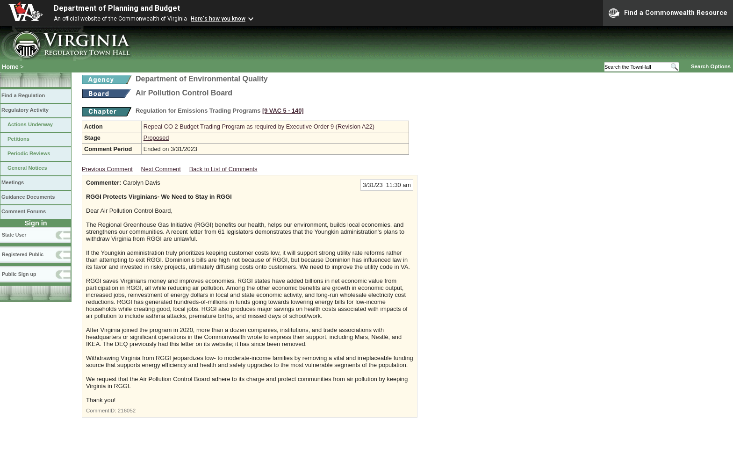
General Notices (27, 168)
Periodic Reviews (28, 153)
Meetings (12, 182)
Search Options (711, 66)
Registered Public (22, 254)
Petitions (18, 139)
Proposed (156, 137)
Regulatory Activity (25, 110)
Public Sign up (19, 274)
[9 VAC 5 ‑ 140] (283, 110)
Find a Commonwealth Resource (668, 13)
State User (14, 235)
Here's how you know (218, 18)
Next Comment (161, 169)
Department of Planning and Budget (117, 8)
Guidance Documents (28, 197)
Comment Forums (23, 211)
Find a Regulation (23, 95)
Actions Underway (30, 124)
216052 (127, 410)
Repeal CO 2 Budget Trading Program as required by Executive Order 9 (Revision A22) (259, 126)
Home (10, 66)
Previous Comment (107, 169)
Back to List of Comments (223, 169)
